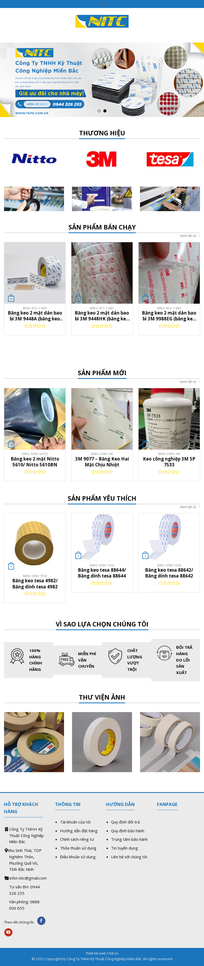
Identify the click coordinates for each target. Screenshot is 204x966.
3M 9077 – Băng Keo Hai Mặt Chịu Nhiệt (102, 461)
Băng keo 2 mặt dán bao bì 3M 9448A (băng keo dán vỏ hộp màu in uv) (35, 315)
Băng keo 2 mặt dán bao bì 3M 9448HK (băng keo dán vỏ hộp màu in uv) (102, 315)
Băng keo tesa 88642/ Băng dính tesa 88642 (169, 573)
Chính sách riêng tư (77, 839)
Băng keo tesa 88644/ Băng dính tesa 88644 (102, 573)
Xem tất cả (190, 235)
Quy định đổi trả (125, 822)
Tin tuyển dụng (124, 848)
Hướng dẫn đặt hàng (78, 830)
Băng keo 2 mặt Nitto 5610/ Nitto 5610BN (35, 461)
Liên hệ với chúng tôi (129, 856)
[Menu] (7, 21)
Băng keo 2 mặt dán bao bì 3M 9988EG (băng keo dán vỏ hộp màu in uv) (169, 315)
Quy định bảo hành (127, 830)
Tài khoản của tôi (75, 822)
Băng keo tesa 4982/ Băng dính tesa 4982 (35, 583)
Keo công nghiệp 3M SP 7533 (169, 461)
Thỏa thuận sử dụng (78, 848)
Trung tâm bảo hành (129, 839)
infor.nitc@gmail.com (28, 878)
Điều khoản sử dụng (78, 856)
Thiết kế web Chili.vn (102, 953)
